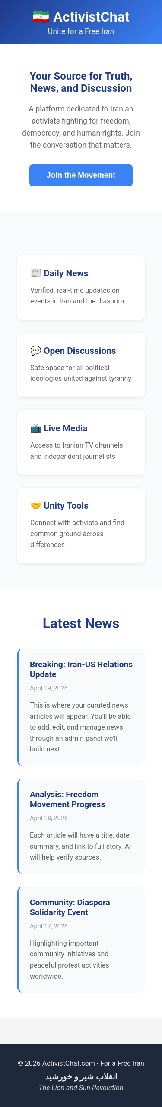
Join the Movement (81, 175)
